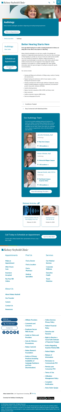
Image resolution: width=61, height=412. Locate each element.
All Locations (42, 146)
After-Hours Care (9, 268)
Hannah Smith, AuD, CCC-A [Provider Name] (46, 172)
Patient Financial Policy (50, 327)
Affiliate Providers (31, 320)
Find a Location (31, 264)
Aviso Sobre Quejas (51, 388)
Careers (7, 302)
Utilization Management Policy (51, 377)
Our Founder (9, 298)
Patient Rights (50, 351)
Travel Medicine (49, 280)
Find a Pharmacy (29, 269)
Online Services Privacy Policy (50, 321)
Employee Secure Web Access (31, 330)
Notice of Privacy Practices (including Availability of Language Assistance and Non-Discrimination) (32, 361)
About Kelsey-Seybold (12, 294)
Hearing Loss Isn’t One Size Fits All (50, 218)
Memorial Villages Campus (47, 160)
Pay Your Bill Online (9, 280)
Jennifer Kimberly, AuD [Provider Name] (45, 135)
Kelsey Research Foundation (30, 352)
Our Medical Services (50, 262)
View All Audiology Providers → (40, 191)
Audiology (19, 38)
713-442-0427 (9, 324)
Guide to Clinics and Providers (32, 336)
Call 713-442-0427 (10, 67)
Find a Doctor (30, 261)
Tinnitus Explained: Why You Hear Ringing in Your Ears (32, 218)
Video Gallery (7, 49)
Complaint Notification (49, 383)
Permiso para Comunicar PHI (50, 368)
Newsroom (9, 309)
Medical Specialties (8, 38)
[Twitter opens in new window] (8, 332)
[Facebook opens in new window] (4, 332)
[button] (41, 104)
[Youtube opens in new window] (11, 332)
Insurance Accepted (8, 274)
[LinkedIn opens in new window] (15, 332)
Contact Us (9, 306)
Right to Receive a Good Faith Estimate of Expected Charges (52, 339)
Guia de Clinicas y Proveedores (31, 342)
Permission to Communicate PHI (51, 362)
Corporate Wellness (49, 268)
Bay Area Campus (44, 142)
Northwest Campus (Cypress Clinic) (44, 180)
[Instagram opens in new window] (18, 332)
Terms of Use (49, 372)
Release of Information (49, 356)
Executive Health (49, 274)
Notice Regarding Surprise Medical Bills (52, 347)
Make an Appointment (12, 32)
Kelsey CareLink (30, 347)
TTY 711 (33, 393)
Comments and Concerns (30, 325)
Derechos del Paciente (49, 333)
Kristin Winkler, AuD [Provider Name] (44, 153)
